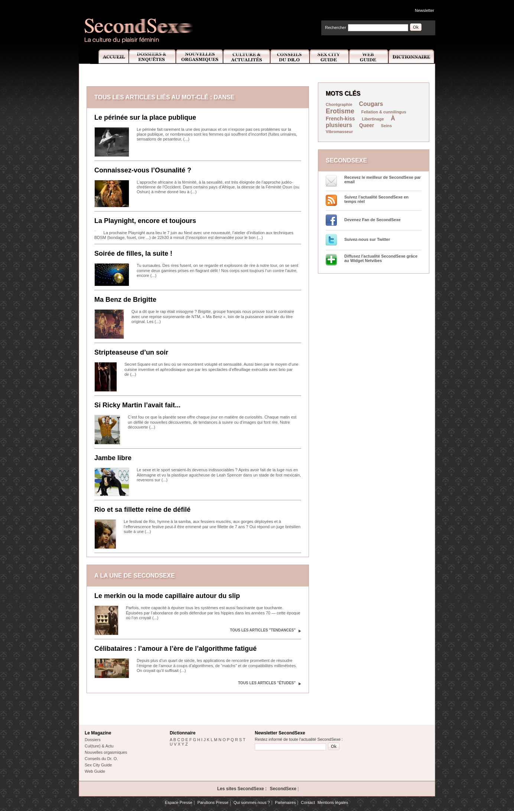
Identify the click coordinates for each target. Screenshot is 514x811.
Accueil (109, 56)
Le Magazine (98, 733)
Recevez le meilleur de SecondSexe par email (382, 179)
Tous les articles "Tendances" (263, 630)
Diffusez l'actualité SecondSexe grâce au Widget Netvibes (380, 258)
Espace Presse (178, 802)
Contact (308, 802)
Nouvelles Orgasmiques (200, 56)
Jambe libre (112, 458)
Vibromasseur (339, 131)
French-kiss (340, 119)
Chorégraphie (340, 104)
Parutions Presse (212, 802)
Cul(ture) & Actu (99, 746)
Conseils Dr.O (290, 56)
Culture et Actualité (247, 56)
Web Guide (368, 56)
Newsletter (424, 10)
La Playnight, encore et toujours (145, 220)
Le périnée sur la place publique (145, 117)
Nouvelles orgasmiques (106, 752)
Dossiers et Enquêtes (152, 56)
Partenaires (285, 802)
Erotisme (340, 111)
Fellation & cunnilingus (383, 112)
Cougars (371, 104)
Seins (386, 125)
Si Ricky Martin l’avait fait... (137, 405)
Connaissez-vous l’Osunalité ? (142, 170)
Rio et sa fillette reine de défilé (142, 509)
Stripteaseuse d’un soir (131, 352)
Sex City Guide (329, 56)
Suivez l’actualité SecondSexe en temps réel (376, 199)
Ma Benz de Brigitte (125, 299)
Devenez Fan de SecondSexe (372, 219)
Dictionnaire (411, 56)
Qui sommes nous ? (252, 802)
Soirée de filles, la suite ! (133, 253)
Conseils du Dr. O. (101, 758)
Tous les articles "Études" (267, 683)
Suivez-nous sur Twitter (367, 239)
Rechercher (335, 27)
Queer (366, 125)
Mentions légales (333, 802)
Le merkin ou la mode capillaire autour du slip (167, 596)
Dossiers (93, 739)
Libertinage (373, 119)
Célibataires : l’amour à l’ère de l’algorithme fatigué (175, 648)
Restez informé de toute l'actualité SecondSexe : (299, 739)
